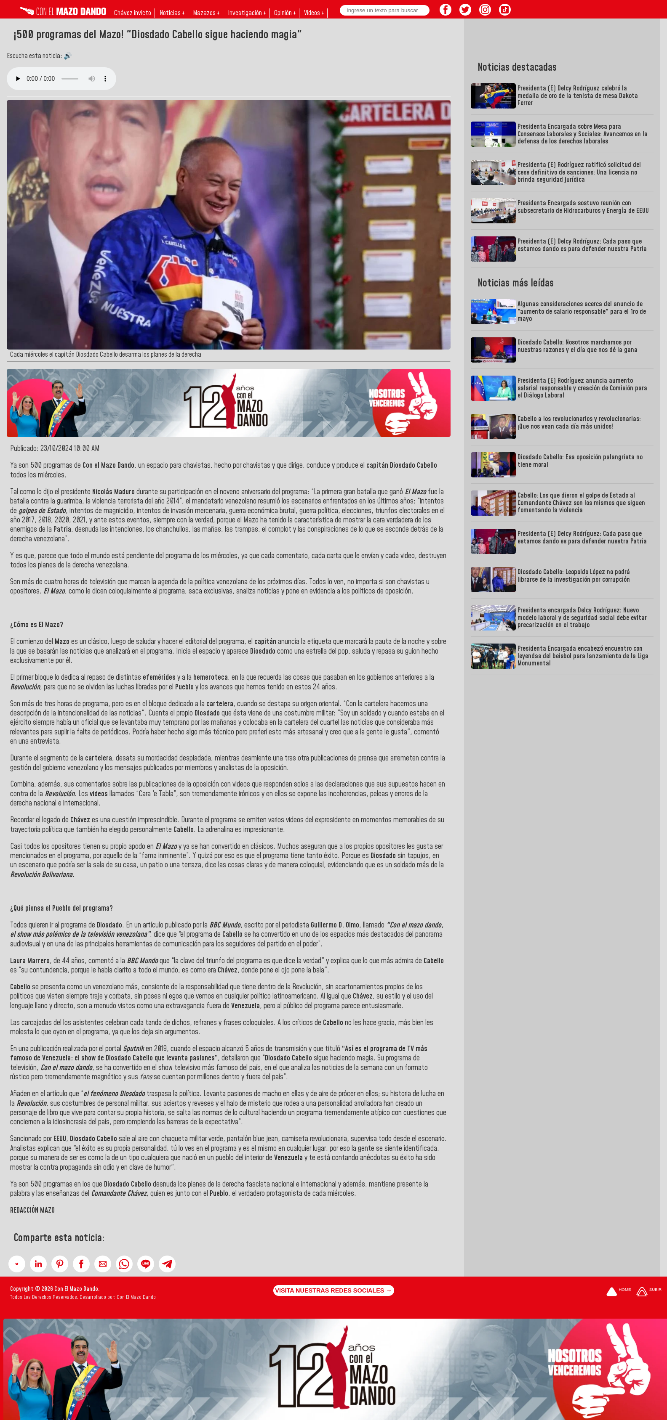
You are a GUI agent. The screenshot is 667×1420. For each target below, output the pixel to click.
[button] (16, 1264)
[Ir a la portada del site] (618, 1292)
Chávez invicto (132, 13)
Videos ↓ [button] (314, 13)
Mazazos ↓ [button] (206, 13)
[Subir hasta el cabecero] (649, 1292)
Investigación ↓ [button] (247, 13)
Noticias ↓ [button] (172, 13)
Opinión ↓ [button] (285, 13)
